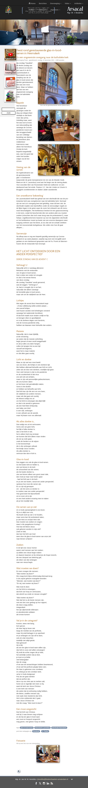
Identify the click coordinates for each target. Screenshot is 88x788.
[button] (6, 32)
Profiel (32, 10)
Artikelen (78, 3)
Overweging (55, 3)
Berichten (43, 3)
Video (68, 3)
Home (32, 3)
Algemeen (55, 10)
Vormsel (43, 10)
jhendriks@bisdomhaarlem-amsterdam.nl (52, 779)
